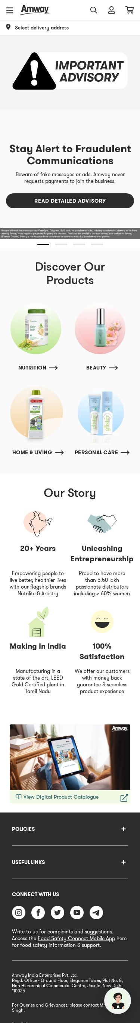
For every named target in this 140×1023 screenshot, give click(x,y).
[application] (117, 1000)
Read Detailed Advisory (70, 200)
